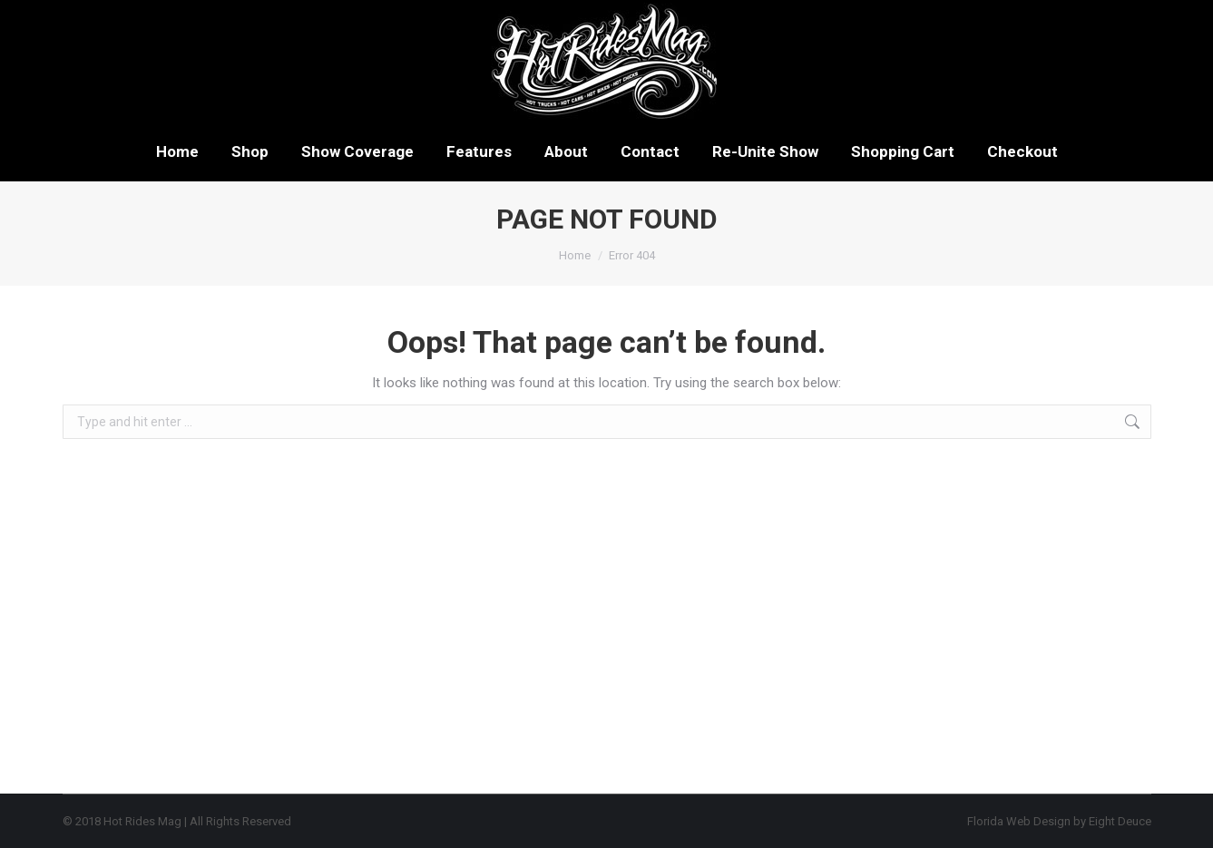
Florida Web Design (1019, 821)
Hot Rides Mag (142, 821)
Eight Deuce (1120, 821)
